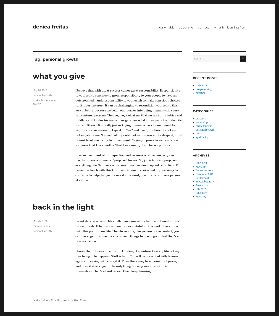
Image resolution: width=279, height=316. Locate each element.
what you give (59, 76)
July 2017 (201, 189)
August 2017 (203, 185)
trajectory (201, 85)
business (201, 118)
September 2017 (205, 181)
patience (200, 93)
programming (204, 89)
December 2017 (204, 170)
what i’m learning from (230, 27)
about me (186, 27)
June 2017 (201, 192)
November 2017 (204, 174)
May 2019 (201, 166)
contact (203, 27)
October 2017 (203, 177)
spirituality (202, 137)
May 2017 (201, 196)
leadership (39, 100)
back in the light (63, 207)
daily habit (166, 27)
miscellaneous (41, 225)
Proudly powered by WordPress (68, 300)
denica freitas (50, 27)
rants (199, 133)
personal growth (42, 95)
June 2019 (201, 162)
